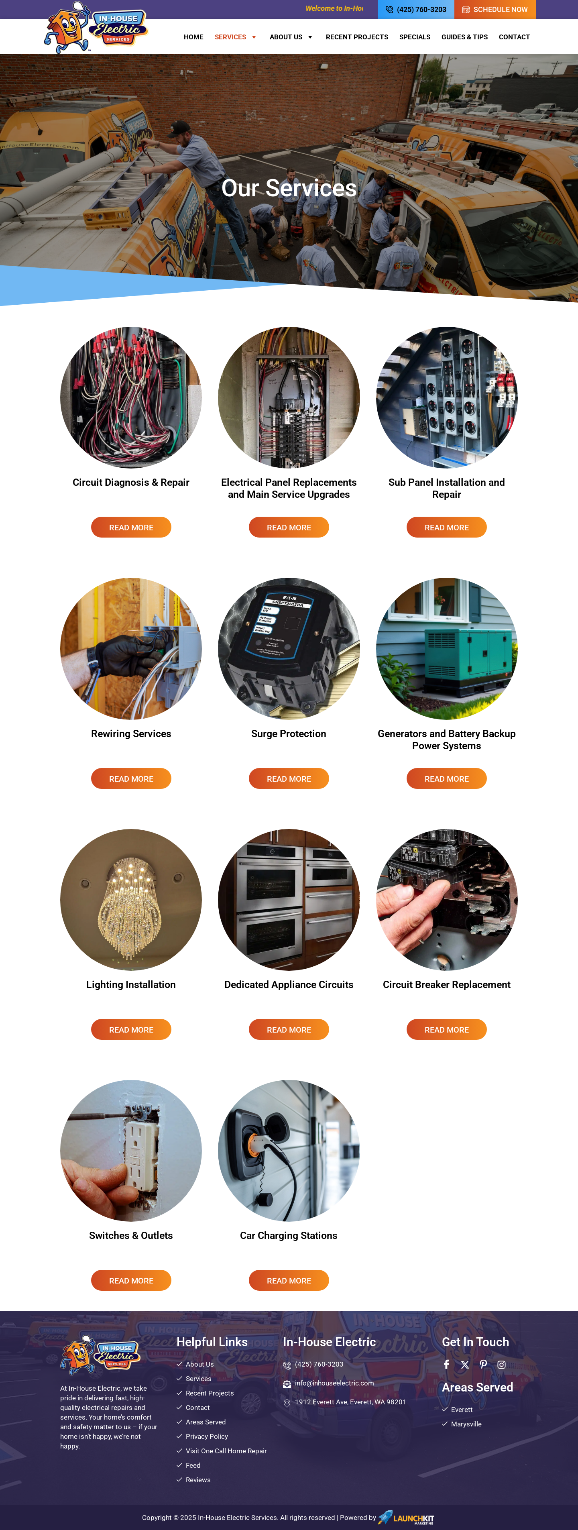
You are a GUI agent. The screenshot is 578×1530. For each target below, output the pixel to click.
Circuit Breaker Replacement (447, 984)
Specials (414, 37)
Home (194, 37)
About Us (292, 37)
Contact (514, 37)
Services (236, 37)
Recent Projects (357, 37)
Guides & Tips (465, 37)
